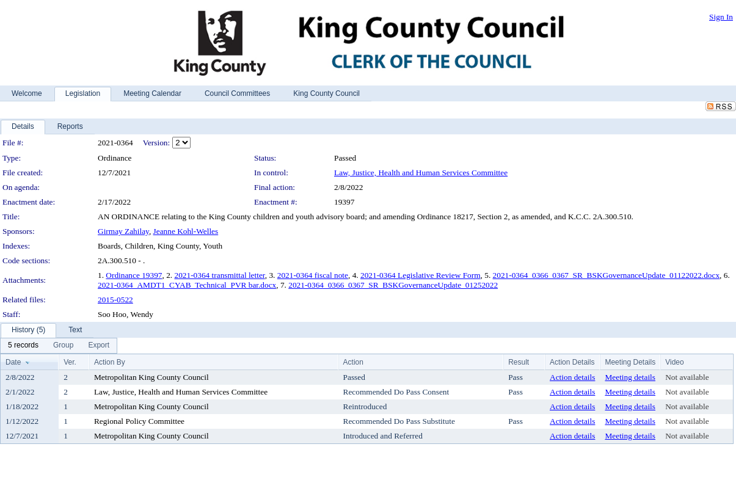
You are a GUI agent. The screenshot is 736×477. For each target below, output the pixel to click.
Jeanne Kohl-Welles (186, 231)
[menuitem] (23, 345)
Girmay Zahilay (123, 231)
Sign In (721, 16)
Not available (687, 377)
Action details (572, 377)
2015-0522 (115, 299)
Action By (109, 362)
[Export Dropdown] (99, 345)
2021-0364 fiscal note (312, 275)
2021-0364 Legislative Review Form (420, 275)
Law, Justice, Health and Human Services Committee (421, 172)
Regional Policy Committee (139, 421)
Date (13, 362)
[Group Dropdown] (63, 345)
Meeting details (630, 377)
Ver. (70, 362)
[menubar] (58, 346)
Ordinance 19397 (134, 275)
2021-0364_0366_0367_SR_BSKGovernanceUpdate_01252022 (393, 284)
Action (353, 362)
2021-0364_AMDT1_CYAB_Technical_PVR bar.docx (187, 284)
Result (518, 362)
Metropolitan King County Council (151, 377)
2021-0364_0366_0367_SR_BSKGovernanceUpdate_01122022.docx (606, 275)
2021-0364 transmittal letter (220, 275)
